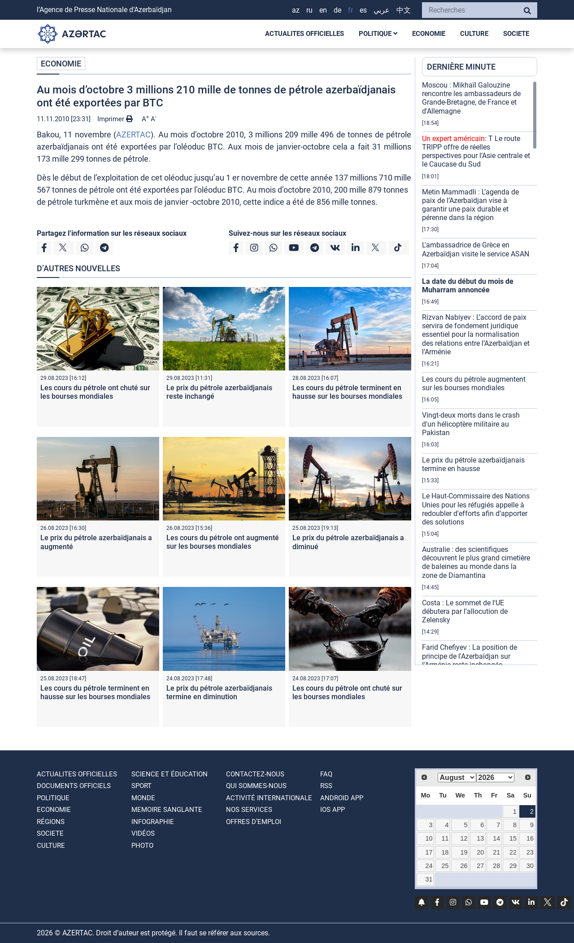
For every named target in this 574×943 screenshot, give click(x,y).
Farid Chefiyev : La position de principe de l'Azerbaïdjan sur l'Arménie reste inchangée (469, 656)
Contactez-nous (255, 774)
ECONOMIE (428, 34)
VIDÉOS (143, 833)
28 (496, 865)
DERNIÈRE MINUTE (461, 66)
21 (496, 852)
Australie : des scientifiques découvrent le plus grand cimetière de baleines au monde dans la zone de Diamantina (476, 562)
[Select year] (495, 777)
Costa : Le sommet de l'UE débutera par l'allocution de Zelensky (465, 611)
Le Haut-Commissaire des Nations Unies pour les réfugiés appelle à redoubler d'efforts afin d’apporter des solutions (476, 509)
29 (513, 865)
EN (323, 10)
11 (445, 838)
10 (428, 838)
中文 (403, 10)
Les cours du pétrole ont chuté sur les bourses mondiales (95, 392)
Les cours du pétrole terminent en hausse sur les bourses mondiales (347, 392)
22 (513, 852)
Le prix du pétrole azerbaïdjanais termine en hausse (473, 464)
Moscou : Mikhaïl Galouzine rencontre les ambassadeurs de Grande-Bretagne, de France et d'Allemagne (471, 98)
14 (496, 838)
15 (513, 838)
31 (428, 879)
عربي (382, 10)
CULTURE (474, 34)
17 (428, 852)
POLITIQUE (378, 34)
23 (530, 852)
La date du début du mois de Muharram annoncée (467, 285)
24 (428, 865)
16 (530, 838)
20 (480, 852)
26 (464, 865)
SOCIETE (516, 34)
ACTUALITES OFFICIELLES (304, 34)
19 (464, 852)
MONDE (143, 798)
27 (480, 865)
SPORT (141, 786)
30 (530, 865)
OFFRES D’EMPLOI (253, 822)
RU (309, 10)
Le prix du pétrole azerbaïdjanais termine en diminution (219, 692)
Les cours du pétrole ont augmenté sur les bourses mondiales (222, 542)
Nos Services (249, 810)
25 (445, 865)
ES (363, 10)
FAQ (326, 774)
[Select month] (457, 777)
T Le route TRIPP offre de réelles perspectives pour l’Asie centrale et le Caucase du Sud (476, 151)
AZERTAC (133, 134)
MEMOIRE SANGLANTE (166, 810)
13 (480, 838)
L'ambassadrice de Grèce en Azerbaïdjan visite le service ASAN (475, 249)
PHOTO (142, 846)
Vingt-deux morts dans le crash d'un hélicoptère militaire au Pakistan (471, 423)
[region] (479, 373)
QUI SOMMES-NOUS (256, 786)
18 (445, 852)
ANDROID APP (341, 798)
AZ (296, 10)
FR (350, 10)
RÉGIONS (51, 822)
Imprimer (115, 119)
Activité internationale (269, 798)
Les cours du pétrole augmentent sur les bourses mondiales (474, 383)
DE (337, 10)
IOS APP (332, 810)
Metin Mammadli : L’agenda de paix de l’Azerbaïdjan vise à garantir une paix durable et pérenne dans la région (470, 205)
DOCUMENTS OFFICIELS (74, 786)
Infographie (152, 822)
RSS (326, 786)
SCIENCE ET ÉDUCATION (169, 774)
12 (464, 838)
